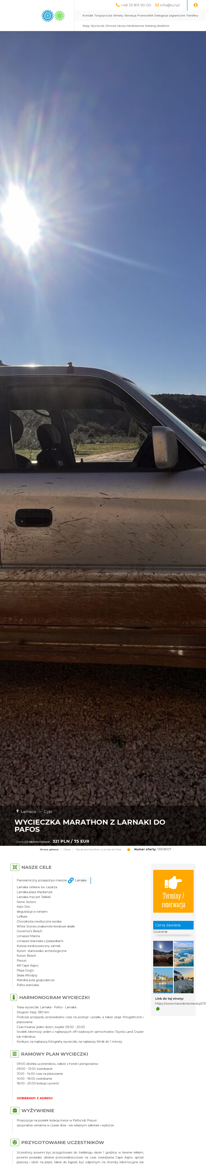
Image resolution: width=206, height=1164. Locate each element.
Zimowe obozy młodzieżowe (124, 25)
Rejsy (86, 25)
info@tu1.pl (170, 5)
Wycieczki (97, 25)
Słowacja (130, 15)
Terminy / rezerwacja (173, 891)
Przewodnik (145, 15)
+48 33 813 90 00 (136, 5)
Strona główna (49, 849)
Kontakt (88, 15)
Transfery (192, 15)
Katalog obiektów (157, 25)
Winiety (118, 15)
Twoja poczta (103, 15)
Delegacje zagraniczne (169, 15)
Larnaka (80, 880)
